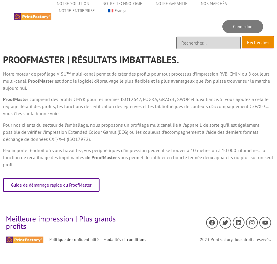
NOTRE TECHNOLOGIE (122, 3)
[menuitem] (119, 10)
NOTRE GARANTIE (172, 3)
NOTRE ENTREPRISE (77, 10)
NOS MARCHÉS (214, 3)
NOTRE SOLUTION (73, 3)
